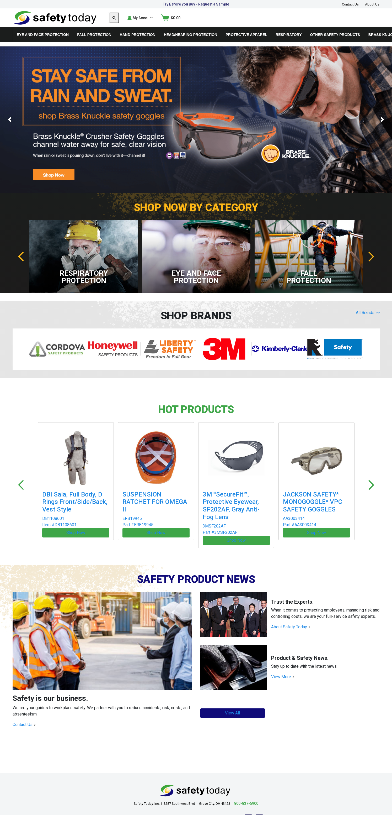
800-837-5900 (246, 798)
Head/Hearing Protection (190, 43)
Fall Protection (94, 43)
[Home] (55, 21)
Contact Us (350, 4)
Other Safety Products (335, 43)
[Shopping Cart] (370, 22)
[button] (10, 128)
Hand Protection (137, 43)
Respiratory (289, 43)
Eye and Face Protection (43, 43)
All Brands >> (368, 320)
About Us (372, 4)
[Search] (301, 22)
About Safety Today (289, 621)
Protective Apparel (246, 43)
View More (281, 671)
